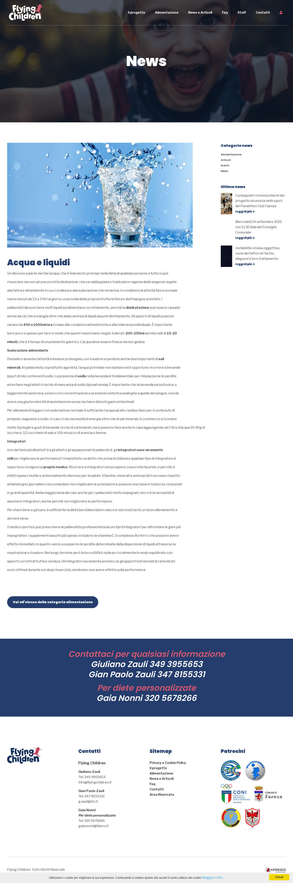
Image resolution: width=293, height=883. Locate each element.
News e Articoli (202, 12)
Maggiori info (212, 878)
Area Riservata (162, 795)
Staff (243, 12)
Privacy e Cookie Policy (168, 763)
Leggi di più (245, 212)
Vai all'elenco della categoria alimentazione (53, 602)
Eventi (225, 165)
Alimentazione (168, 12)
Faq (226, 12)
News (224, 171)
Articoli (226, 160)
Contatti (264, 12)
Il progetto (138, 12)
